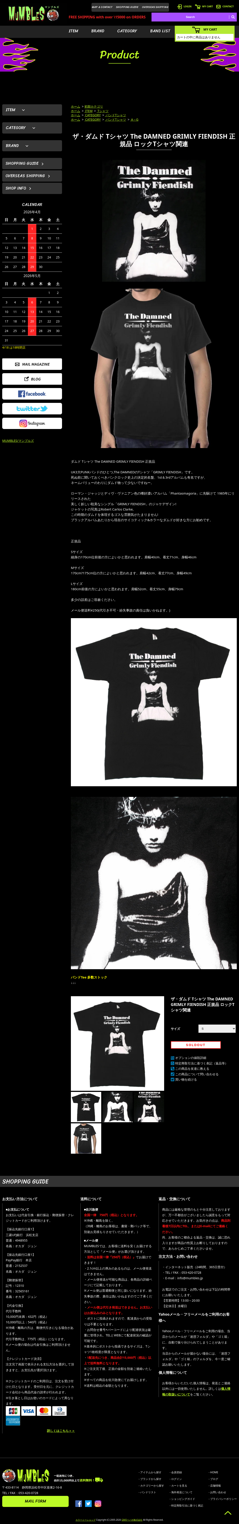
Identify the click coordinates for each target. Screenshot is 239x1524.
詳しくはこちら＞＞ (61, 1431)
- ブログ (213, 1479)
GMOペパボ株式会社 (132, 1519)
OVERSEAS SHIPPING (155, 7)
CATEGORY (127, 31)
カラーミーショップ (85, 1519)
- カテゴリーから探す (151, 1485)
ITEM (73, 31)
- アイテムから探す (150, 1472)
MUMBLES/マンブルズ (18, 441)
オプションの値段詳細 (190, 1058)
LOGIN (184, 6)
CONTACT (225, 6)
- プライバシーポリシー (223, 1499)
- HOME (213, 1472)
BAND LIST (160, 31)
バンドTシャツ (115, 115)
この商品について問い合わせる (197, 1074)
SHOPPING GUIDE (127, 7)
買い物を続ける (186, 1079)
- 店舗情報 (215, 1485)
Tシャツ (103, 111)
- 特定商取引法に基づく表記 (186, 1505)
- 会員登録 (176, 1472)
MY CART (204, 6)
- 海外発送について (181, 1492)
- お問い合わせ (217, 1492)
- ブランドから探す (150, 1479)
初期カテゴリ (93, 106)
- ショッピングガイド (182, 1499)
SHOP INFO (16, 188)
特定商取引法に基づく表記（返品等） (201, 1063)
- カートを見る (178, 1485)
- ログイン (176, 1479)
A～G (134, 119)
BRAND (97, 31)
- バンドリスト (147, 1492)
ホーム (75, 106)
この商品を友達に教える (192, 1068)
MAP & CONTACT (102, 7)
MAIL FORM (35, 1501)
